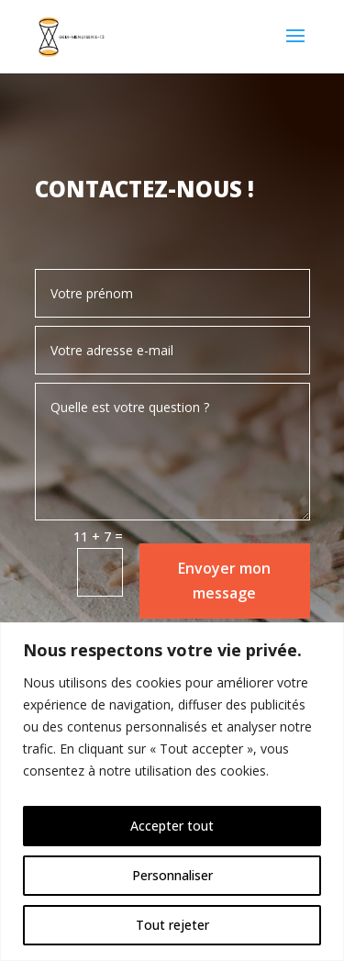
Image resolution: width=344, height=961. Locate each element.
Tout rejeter (172, 924)
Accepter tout (172, 825)
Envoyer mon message (224, 580)
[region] (172, 791)
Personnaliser (172, 875)
